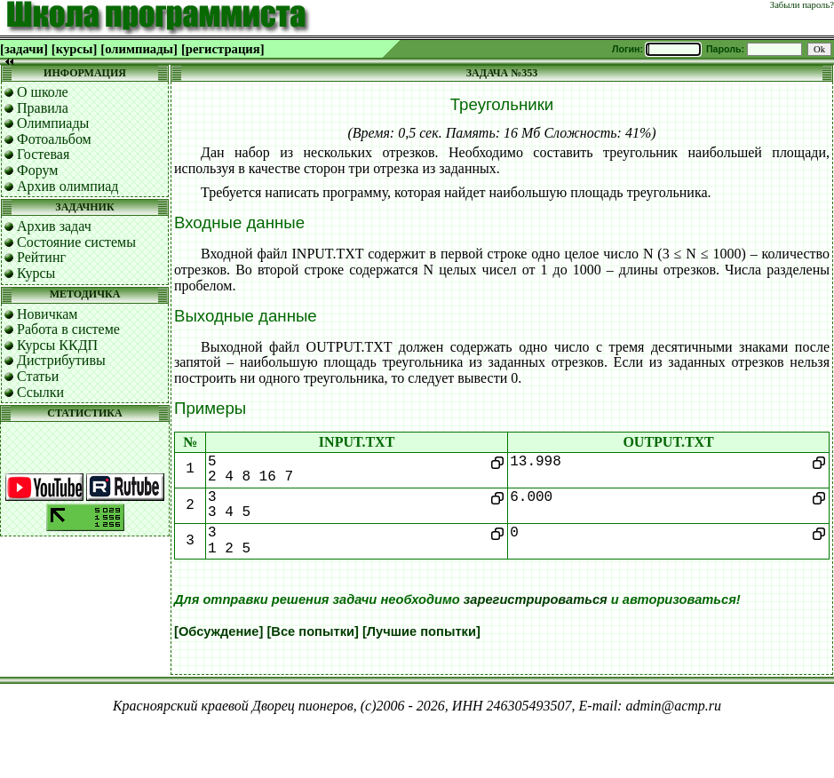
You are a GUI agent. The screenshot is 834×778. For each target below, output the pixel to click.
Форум (37, 170)
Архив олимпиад (68, 186)
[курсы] (74, 49)
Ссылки (40, 392)
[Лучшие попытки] (421, 631)
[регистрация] (223, 49)
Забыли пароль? (802, 5)
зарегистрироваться (536, 599)
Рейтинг (41, 257)
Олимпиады (53, 123)
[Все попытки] (312, 631)
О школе (42, 91)
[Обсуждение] (218, 631)
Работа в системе (68, 329)
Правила (42, 107)
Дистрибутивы (61, 360)
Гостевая (43, 154)
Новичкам (47, 314)
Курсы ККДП (57, 345)
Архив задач (54, 226)
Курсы (36, 273)
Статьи (38, 376)
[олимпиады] (139, 49)
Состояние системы (76, 242)
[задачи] (24, 49)
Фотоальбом (54, 139)
